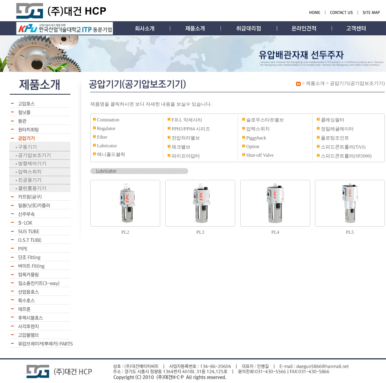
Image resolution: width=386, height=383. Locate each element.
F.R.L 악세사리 (187, 120)
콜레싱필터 (332, 120)
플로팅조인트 (335, 138)
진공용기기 (29, 180)
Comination (108, 120)
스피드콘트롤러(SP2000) (346, 156)
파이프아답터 (186, 156)
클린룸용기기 (31, 188)
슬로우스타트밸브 (265, 120)
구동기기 (27, 147)
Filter (102, 137)
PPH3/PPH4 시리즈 (191, 129)
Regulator (106, 128)
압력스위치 (29, 171)
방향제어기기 (31, 163)
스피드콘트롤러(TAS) (343, 147)
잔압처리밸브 (186, 138)
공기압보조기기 (34, 155)
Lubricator (107, 145)
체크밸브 (181, 147)
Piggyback (256, 138)
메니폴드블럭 (111, 154)
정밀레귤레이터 (337, 129)
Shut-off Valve (260, 155)
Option (252, 146)
